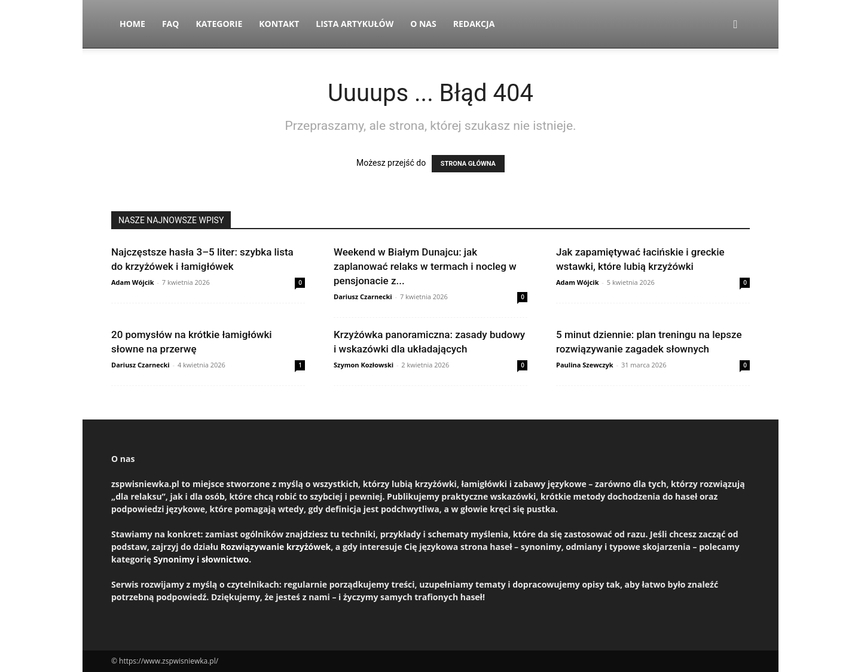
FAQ (170, 23)
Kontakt (279, 23)
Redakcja (474, 23)
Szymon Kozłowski (363, 364)
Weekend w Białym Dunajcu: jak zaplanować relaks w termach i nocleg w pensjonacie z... (425, 266)
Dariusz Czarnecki (363, 296)
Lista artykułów (354, 23)
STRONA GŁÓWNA (468, 164)
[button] (735, 25)
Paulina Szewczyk (584, 364)
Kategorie (219, 23)
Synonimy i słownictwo (201, 559)
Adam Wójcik (132, 282)
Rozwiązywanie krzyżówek (276, 546)
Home (132, 23)
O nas (423, 23)
